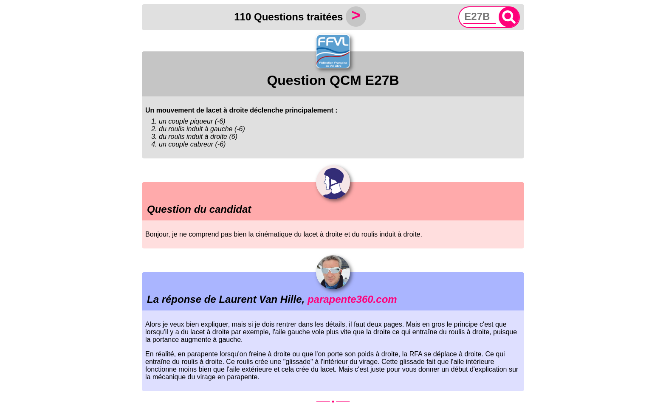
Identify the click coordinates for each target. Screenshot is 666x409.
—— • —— (333, 401)
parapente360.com (352, 299)
